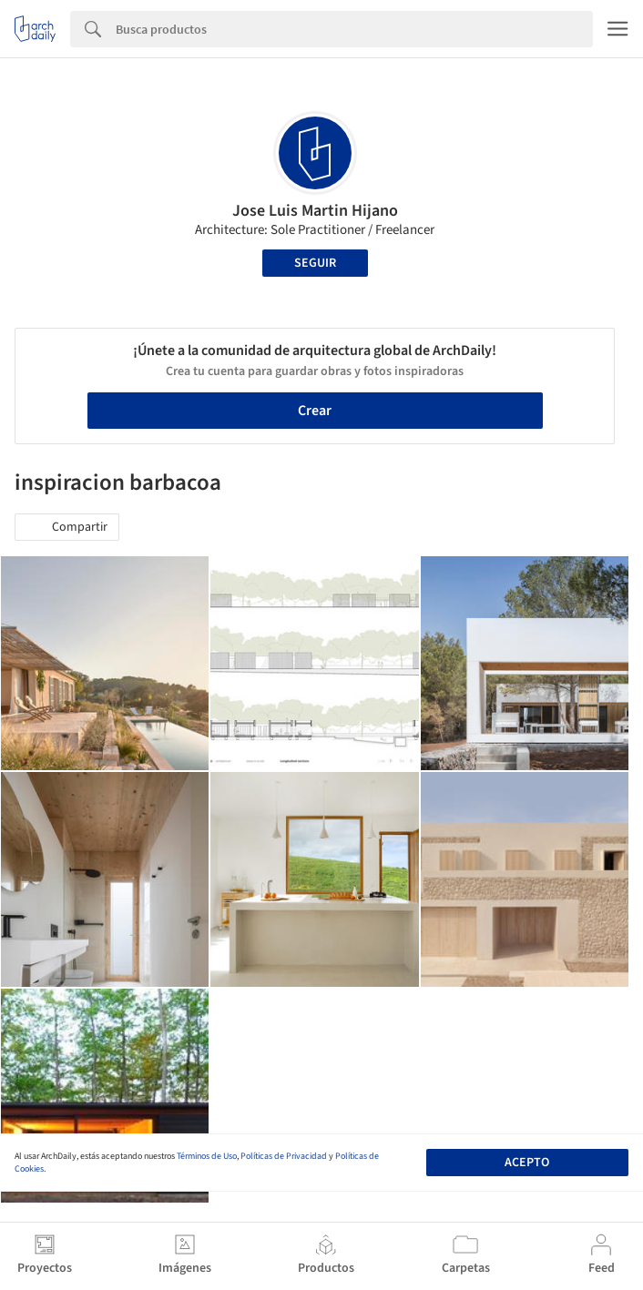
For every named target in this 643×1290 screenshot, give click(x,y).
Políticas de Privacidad (283, 1156)
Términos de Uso (207, 1156)
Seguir (315, 263)
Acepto (527, 1162)
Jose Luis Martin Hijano (315, 210)
